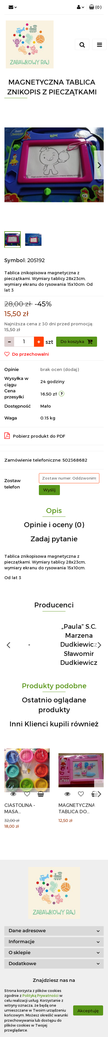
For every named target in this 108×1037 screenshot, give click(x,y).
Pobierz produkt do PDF (34, 435)
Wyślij (49, 490)
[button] (95, 7)
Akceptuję (88, 1010)
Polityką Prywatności (40, 995)
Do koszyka (76, 341)
